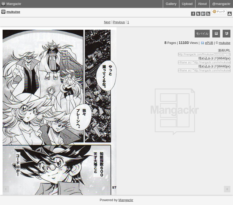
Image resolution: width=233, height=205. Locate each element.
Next (107, 22)
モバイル (202, 33)
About (202, 4)
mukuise (13, 12)
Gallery (171, 4)
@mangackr (221, 4)
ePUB (209, 43)
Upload (187, 4)
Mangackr (13, 4)
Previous (119, 22)
